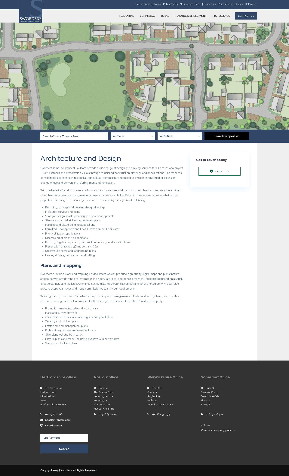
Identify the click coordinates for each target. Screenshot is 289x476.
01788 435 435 (161, 414)
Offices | (240, 4)
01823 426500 (214, 414)
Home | (140, 4)
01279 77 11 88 (53, 414)
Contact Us (246, 15)
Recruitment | (226, 4)
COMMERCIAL (147, 16)
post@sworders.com (57, 420)
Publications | (171, 4)
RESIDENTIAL (126, 16)
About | (149, 4)
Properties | (211, 4)
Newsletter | (187, 4)
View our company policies (218, 430)
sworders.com (54, 425)
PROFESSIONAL (221, 16)
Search (64, 449)
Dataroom (251, 4)
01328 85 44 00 (108, 414)
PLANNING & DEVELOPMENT (191, 16)
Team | (199, 4)
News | (158, 4)
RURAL (165, 16)
